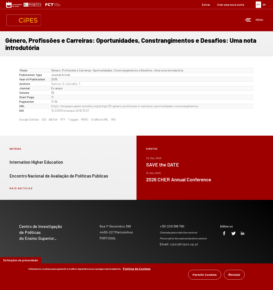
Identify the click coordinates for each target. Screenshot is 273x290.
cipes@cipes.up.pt (184, 244)
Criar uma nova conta (230, 4)
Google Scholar (29, 119)
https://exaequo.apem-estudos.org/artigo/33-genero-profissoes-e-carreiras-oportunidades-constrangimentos (124, 106)
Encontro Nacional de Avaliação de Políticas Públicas (59, 175)
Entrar (206, 4)
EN (264, 4)
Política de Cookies (137, 269)
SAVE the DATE (162, 165)
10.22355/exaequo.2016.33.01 (70, 110)
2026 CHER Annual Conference (178, 179)
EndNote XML (100, 119)
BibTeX (53, 119)
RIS (113, 119)
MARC (85, 119)
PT (258, 4)
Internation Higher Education (36, 162)
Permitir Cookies (205, 275)
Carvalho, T (73, 83)
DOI (44, 119)
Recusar (234, 275)
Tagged (73, 119)
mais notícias (21, 188)
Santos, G (57, 83)
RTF (62, 119)
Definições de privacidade (20, 261)
